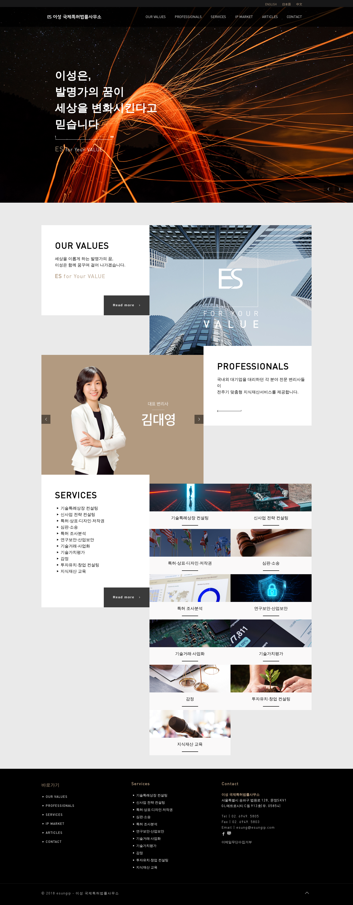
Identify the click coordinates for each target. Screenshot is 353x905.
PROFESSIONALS (60, 805)
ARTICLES (54, 833)
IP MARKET (55, 824)
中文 (299, 4)
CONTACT (54, 842)
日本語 (286, 4)
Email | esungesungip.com (248, 827)
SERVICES (54, 815)
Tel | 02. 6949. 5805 (240, 816)
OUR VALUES (57, 796)
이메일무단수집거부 (237, 842)
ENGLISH (271, 4)
